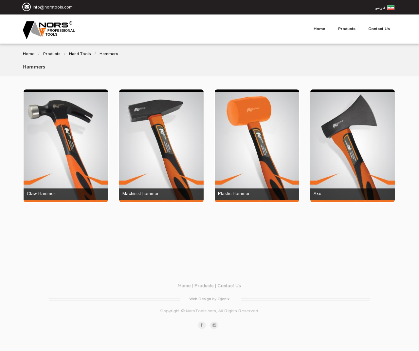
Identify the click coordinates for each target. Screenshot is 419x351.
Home (319, 29)
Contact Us (379, 29)
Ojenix (223, 299)
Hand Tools (80, 54)
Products (346, 29)
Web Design (200, 299)
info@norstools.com (53, 8)
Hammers (109, 54)
